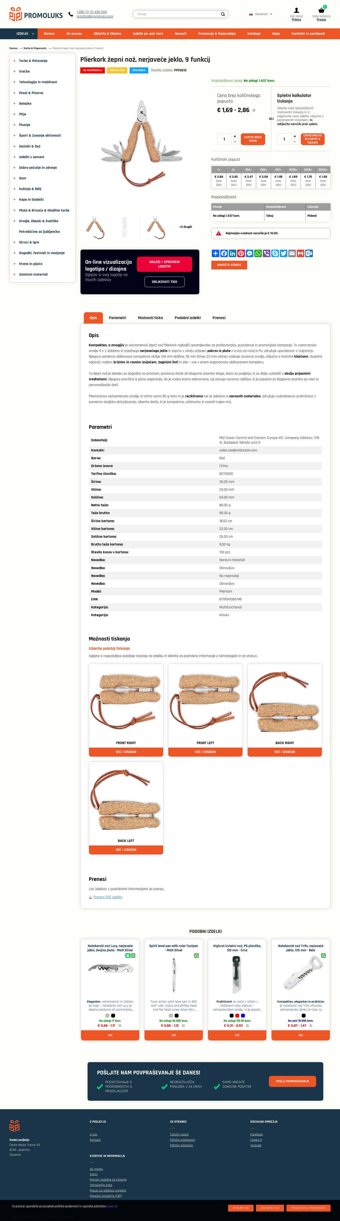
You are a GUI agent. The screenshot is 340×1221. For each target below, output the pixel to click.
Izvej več (113, 1206)
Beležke (25, 103)
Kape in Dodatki (31, 199)
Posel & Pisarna (31, 93)
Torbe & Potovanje (33, 60)
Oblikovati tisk (164, 281)
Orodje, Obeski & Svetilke (38, 221)
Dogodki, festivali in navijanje (42, 253)
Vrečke (24, 71)
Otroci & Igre (29, 242)
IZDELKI (22, 33)
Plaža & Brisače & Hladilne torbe (44, 210)
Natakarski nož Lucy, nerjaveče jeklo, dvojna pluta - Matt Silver (110, 948)
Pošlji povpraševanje (292, 1081)
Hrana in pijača (30, 263)
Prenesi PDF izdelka (108, 897)
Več (110, 1035)
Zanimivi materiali (33, 274)
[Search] (223, 14)
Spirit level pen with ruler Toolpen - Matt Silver (173, 948)
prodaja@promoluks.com (95, 16)
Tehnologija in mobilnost (38, 82)
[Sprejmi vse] (241, 1208)
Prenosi (218, 317)
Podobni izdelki (188, 317)
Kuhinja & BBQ (30, 188)
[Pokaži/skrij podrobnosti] (308, 1208)
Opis (93, 317)
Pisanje (24, 124)
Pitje (22, 114)
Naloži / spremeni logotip (164, 264)
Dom (22, 178)
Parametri (117, 317)
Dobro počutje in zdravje (38, 167)
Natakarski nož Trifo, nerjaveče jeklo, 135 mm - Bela (300, 948)
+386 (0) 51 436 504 (92, 12)
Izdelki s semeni (31, 157)
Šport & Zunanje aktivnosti (40, 135)
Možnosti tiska (150, 317)
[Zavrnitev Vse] (270, 1208)
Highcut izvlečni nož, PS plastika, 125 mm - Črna (237, 948)
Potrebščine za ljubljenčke (39, 231)
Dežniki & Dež (29, 146)
